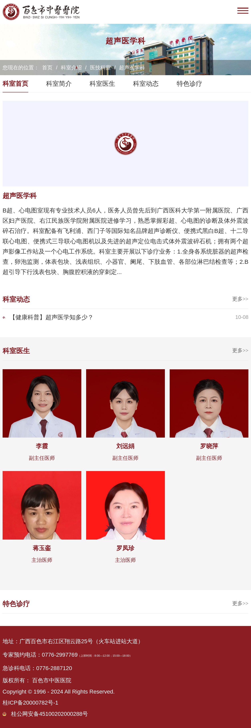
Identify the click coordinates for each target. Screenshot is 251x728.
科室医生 (102, 83)
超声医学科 (132, 67)
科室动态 (146, 83)
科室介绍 (71, 67)
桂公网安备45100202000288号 (49, 714)
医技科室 (100, 67)
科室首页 (15, 83)
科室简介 (59, 83)
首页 (47, 67)
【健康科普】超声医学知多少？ (51, 317)
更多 (240, 299)
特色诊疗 (189, 83)
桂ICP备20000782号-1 (30, 703)
